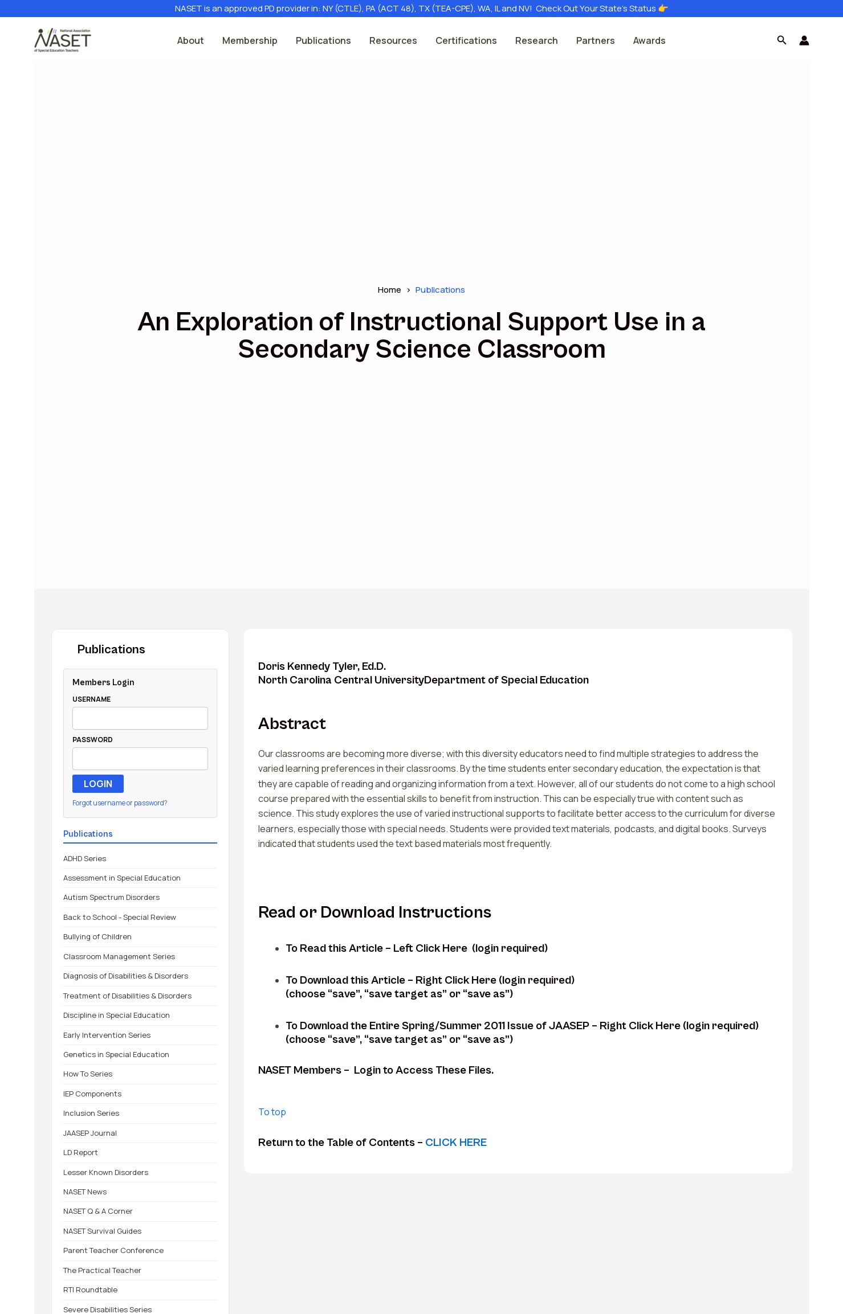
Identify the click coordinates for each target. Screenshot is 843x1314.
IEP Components (92, 1093)
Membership (250, 40)
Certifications (466, 40)
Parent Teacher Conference (113, 1250)
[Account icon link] (804, 40)
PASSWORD (92, 739)
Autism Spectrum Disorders (111, 897)
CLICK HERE (456, 1142)
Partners (595, 40)
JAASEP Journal (90, 1133)
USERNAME (91, 699)
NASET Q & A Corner (98, 1211)
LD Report (80, 1152)
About (190, 40)
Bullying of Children (97, 936)
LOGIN (98, 783)
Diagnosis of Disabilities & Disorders (125, 976)
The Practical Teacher (102, 1270)
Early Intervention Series (106, 1035)
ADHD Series (84, 858)
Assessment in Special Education (122, 878)
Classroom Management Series (119, 956)
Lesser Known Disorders (105, 1172)
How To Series (87, 1074)
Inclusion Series (91, 1113)
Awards (649, 40)
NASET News (85, 1191)
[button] (782, 40)
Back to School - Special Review (119, 917)
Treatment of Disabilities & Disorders (127, 995)
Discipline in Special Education (116, 1015)
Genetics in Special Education (116, 1054)
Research (536, 40)
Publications (323, 40)
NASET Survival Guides (102, 1231)
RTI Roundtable (90, 1289)
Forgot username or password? (120, 803)
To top (272, 1112)
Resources (393, 40)
